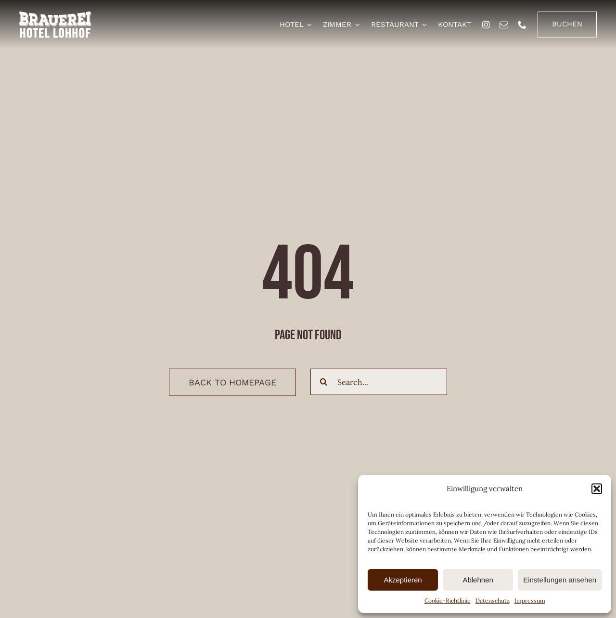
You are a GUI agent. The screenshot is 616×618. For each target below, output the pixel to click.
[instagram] (486, 24)
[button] (597, 489)
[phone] (522, 24)
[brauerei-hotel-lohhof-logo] (55, 15)
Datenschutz (492, 600)
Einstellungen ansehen (559, 580)
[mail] (504, 24)
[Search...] (378, 382)
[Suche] (323, 382)
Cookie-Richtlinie (447, 600)
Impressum (529, 600)
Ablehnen (477, 580)
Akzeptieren (403, 580)
